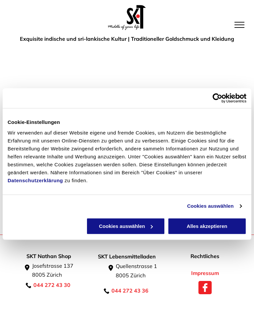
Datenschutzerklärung (35, 180)
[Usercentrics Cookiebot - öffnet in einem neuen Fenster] (217, 98)
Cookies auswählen (210, 206)
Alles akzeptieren (207, 226)
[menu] (239, 24)
